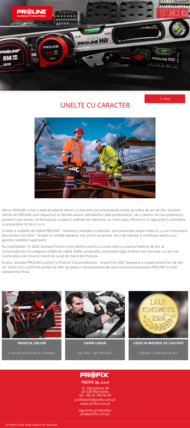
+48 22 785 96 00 (97, 395)
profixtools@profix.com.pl (95, 399)
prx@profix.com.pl (95, 414)
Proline (32, 13)
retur (164, 99)
